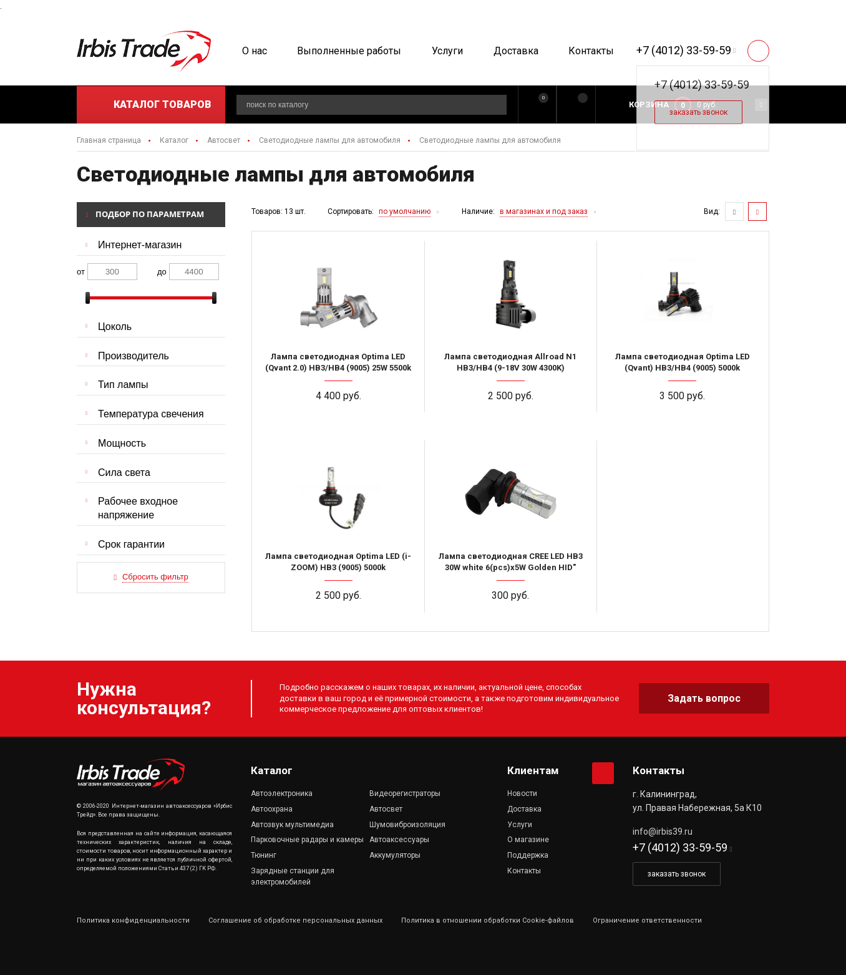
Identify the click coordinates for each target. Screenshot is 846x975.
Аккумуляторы (395, 855)
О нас (254, 51)
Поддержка (527, 855)
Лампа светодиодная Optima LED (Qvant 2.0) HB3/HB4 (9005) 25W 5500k (338, 362)
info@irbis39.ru (663, 832)
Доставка (516, 51)
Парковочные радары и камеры (307, 839)
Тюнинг (263, 855)
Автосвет (385, 809)
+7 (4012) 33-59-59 (683, 50)
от (81, 271)
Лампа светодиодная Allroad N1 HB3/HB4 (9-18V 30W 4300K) (510, 362)
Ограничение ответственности (647, 920)
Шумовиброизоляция (407, 824)
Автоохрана (272, 809)
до (162, 271)
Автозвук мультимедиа (292, 824)
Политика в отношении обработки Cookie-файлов (487, 920)
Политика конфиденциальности (133, 920)
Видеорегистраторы (404, 793)
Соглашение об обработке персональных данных (295, 920)
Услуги (447, 51)
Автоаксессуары (399, 839)
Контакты (591, 51)
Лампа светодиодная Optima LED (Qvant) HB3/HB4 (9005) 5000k (682, 362)
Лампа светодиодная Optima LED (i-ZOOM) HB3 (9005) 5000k (338, 561)
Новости (522, 793)
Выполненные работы (349, 51)
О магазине (528, 839)
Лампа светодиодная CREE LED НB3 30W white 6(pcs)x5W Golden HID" (511, 561)
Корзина (649, 104)
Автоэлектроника (282, 793)
